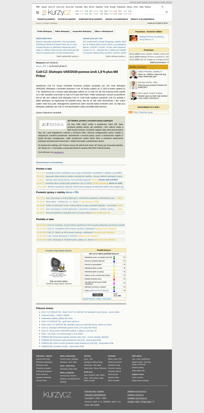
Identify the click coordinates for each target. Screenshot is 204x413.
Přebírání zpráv (146, 112)
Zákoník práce (113, 374)
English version (138, 374)
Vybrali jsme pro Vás (93, 38)
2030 (43, 88)
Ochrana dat (90, 391)
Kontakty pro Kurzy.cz (137, 398)
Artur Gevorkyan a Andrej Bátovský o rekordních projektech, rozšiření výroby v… (81, 209)
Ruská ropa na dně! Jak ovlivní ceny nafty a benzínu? (152, 97)
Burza (86, 359)
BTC (91, 11)
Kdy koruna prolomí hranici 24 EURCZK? (152, 86)
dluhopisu (46, 100)
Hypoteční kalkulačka (43, 377)
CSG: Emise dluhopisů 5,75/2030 (62, 236)
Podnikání (112, 356)
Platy (75, 369)
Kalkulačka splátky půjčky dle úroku (57, 318)
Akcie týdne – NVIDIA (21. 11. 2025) (62, 201)
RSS (136, 112)
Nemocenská (64, 376)
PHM (91, 378)
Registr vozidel (137, 362)
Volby (134, 371)
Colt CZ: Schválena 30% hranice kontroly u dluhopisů (70, 228)
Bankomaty (71, 356)
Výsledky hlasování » (89, 299)
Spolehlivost (145, 359)
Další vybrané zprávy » (116, 56)
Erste (120, 14)
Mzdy (99, 365)
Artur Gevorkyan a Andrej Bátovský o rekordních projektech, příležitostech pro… (81, 198)
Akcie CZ (51, 7)
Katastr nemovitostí (115, 362)
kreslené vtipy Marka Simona (58, 281)
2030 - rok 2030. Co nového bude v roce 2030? (62, 334)
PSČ (120, 359)
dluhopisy (121, 85)
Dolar (75, 362)
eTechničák (142, 364)
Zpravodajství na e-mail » (149, 107)
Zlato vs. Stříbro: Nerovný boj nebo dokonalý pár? (58, 50)
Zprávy (44, 7)
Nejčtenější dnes (44, 38)
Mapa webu (141, 371)
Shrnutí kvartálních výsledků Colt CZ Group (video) (68, 213)
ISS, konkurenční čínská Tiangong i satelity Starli (104, 41)
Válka (141, 7)
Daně (110, 380)
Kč (82, 88)
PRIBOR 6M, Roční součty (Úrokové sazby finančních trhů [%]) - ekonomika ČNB (77, 343)
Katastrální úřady (114, 365)
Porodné (73, 376)
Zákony (129, 7)
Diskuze (148, 7)
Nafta (101, 378)
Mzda (71, 369)
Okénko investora (137, 67)
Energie (113, 7)
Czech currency (137, 377)
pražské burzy (75, 100)
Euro (70, 362)
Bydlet (163, 2)
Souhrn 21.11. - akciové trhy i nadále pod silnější (104, 50)
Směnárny (63, 362)
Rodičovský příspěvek (44, 371)
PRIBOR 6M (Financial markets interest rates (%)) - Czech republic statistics (75, 337)
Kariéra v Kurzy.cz (136, 395)
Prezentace (149, 50)
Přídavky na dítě (42, 365)
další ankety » (107, 299)
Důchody (63, 382)
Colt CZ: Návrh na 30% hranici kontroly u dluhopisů (70, 232)
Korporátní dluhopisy (82, 31)
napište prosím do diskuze (98, 291)
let (39, 92)
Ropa (106, 14)
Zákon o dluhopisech (104, 31)
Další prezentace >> (159, 62)
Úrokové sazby (65, 359)
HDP (95, 365)
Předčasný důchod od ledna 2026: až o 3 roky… (57, 44)
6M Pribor (84, 94)
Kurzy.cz (39, 23)
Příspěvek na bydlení (43, 368)
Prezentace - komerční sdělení (148, 32)
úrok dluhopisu (65, 98)
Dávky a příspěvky (67, 373)
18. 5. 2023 (102, 88)
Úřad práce (64, 369)
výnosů (110, 94)
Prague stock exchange (140, 380)
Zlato (106, 11)
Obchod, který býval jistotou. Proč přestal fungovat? (68, 180)
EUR (77, 11)
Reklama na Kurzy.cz (137, 391)
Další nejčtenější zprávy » (68, 56)
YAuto (150, 2)
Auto (133, 359)
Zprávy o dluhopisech (142, 19)
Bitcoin (91, 7)
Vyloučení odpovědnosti (95, 395)
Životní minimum (42, 374)
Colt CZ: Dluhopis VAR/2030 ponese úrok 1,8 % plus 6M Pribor (69, 328)
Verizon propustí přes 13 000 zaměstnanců (55, 53)
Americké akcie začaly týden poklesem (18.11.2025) (68, 183)
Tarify (106, 7)
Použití (131, 401)
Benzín (96, 378)
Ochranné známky (114, 368)
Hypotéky (99, 7)
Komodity (78, 7)
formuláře (116, 380)
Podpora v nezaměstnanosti (70, 379)
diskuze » (99, 299)
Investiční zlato (93, 375)
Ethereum (103, 368)
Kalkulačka (121, 7)
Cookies (100, 391)
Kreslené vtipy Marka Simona (59, 251)
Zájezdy (144, 2)
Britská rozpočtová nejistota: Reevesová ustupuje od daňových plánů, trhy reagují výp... (86, 187)
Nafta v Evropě (89, 380)
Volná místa (70, 366)
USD (77, 14)
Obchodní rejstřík (135, 2)
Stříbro (102, 375)
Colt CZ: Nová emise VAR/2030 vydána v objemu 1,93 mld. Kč (69, 331)
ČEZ (119, 11)
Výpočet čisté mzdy (43, 359)
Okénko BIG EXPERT (108, 180)
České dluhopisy (44, 31)
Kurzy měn (70, 7)
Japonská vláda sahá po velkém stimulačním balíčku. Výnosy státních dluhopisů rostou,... (85, 176)
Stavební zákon (113, 377)
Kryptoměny (88, 368)
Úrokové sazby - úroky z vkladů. (55, 315)
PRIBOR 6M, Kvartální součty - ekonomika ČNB (62, 346)
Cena (138, 359)
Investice (46, 23)
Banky (62, 356)
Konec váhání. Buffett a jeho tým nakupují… (159, 54)
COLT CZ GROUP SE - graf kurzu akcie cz (60, 321)
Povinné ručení (41, 380)
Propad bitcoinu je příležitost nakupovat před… (56, 47)
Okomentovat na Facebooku (49, 162)
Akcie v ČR (41, 66)
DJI (90, 14)
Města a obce (113, 359)
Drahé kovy (88, 372)
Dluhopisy (50, 88)
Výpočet (49, 356)
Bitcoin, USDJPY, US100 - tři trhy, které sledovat (104, 47)
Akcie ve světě (116, 183)
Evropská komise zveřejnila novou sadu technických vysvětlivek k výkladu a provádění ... (85, 173)
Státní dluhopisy (62, 31)
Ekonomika (88, 365)
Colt (49, 85)
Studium (169, 2)
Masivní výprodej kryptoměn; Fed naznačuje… (56, 41)
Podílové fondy (97, 362)
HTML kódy (146, 401)
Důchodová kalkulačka (44, 362)
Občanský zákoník (114, 371)
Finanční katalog (138, 368)
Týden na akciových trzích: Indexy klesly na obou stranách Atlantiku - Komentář (81, 205)
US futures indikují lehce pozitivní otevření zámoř (104, 53)
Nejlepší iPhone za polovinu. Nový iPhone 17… (161, 57)
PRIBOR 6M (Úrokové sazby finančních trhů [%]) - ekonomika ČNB (71, 340)
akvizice (103, 106)
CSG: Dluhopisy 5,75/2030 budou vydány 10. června (70, 240)
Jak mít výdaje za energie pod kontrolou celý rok (161, 59)
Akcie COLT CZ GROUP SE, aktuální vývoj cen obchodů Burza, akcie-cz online (76, 324)
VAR (38, 88)
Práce (136, 7)
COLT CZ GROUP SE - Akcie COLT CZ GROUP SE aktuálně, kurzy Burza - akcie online (80, 312)
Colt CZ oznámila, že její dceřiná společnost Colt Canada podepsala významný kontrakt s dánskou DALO (93, 225)
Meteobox (157, 2)
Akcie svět (60, 7)
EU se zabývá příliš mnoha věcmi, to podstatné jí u (105, 44)
